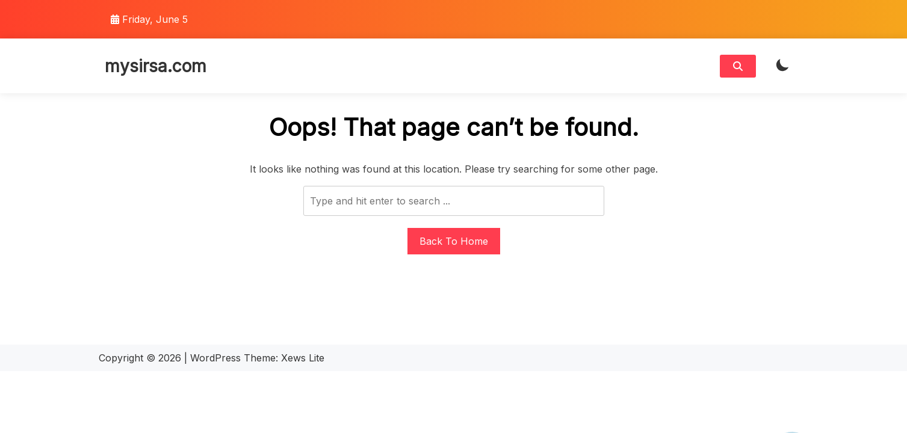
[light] (782, 66)
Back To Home (453, 241)
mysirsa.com (155, 66)
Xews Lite (302, 358)
